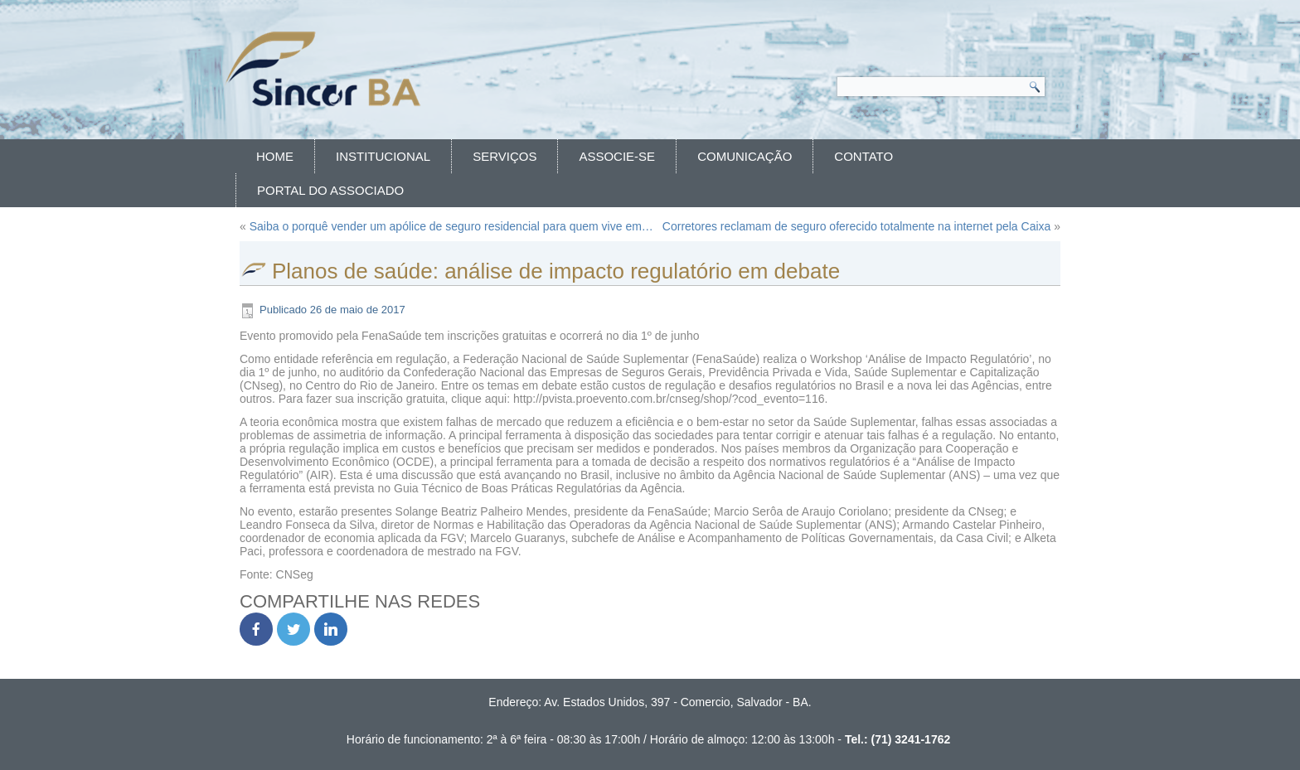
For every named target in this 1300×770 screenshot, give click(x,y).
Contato (863, 156)
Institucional (383, 156)
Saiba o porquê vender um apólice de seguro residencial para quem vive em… (451, 226)
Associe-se (617, 156)
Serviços (504, 156)
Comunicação (744, 156)
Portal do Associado (330, 190)
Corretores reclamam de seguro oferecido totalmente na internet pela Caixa (856, 226)
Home (274, 156)
